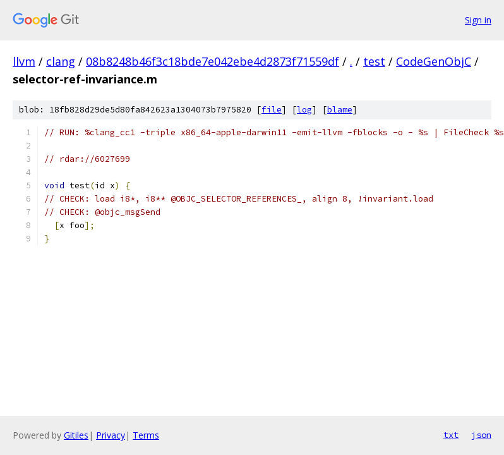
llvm (24, 61)
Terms (146, 435)
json (481, 434)
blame (339, 109)
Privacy (110, 435)
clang (60, 61)
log (304, 109)
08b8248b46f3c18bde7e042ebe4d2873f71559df (212, 61)
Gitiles (76, 435)
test (374, 61)
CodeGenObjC (433, 61)
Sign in (478, 20)
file (271, 109)
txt (451, 434)
